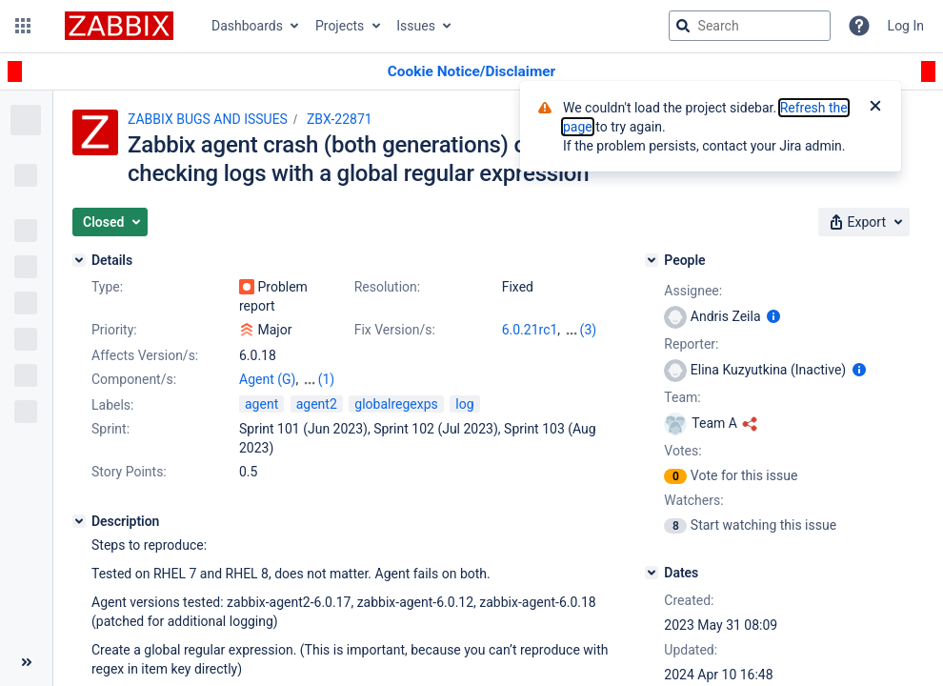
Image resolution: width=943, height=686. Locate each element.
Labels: (112, 405)
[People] (651, 260)
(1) (326, 379)
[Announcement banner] (471, 72)
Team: (682, 397)
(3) (588, 329)
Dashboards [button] (247, 25)
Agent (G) (267, 379)
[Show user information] (773, 316)
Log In (906, 25)
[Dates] (651, 572)
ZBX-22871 (339, 119)
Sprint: (110, 428)
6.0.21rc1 (530, 329)
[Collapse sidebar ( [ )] (26, 662)
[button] (23, 26)
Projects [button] (339, 25)
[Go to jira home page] (119, 26)
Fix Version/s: (394, 329)
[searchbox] (750, 25)
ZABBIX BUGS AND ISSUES (208, 119)
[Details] (79, 260)
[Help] (859, 25)
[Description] (79, 521)
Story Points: (129, 471)
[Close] (875, 107)
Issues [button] (415, 25)
